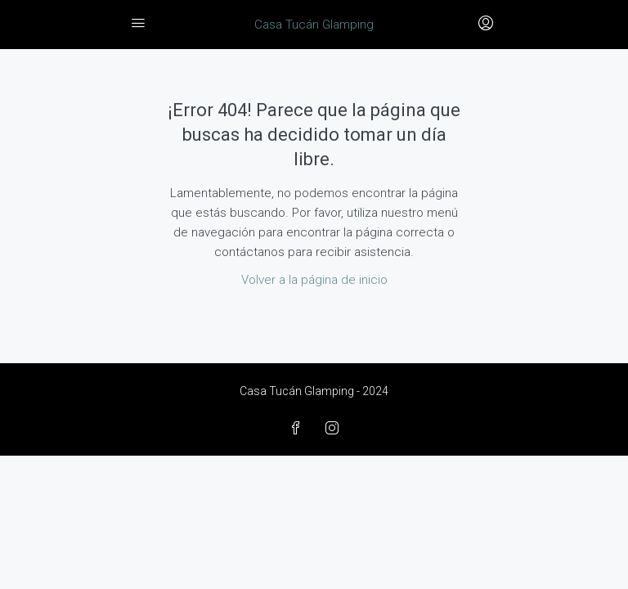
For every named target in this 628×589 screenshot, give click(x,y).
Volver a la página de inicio (314, 279)
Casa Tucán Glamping (314, 24)
